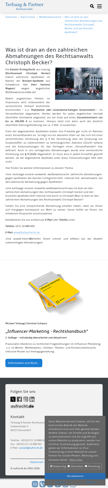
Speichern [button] (60, 482)
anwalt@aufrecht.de (31, 447)
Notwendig (58, 466)
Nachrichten (28, 17)
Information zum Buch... (24, 363)
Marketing (92, 466)
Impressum (36, 462)
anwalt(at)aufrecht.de (26, 232)
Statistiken (75, 466)
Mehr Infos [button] (76, 459)
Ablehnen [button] (90, 482)
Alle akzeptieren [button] (75, 476)
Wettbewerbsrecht (50, 17)
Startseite (11, 17)
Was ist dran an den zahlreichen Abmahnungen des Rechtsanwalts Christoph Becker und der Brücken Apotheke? (83, 24)
